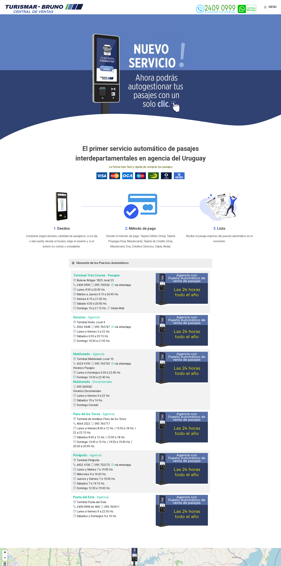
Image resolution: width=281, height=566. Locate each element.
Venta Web (117, 308)
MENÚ (270, 7)
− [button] (5, 558)
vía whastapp (123, 285)
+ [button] (5, 552)
